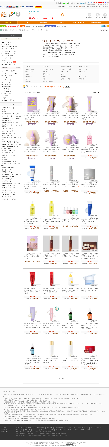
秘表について (71, 427)
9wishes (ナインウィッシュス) (10, 116)
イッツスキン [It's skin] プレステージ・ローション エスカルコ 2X (51, 360)
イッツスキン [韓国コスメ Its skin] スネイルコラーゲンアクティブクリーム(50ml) (89, 184)
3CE (3, 112)
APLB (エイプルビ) (7, 172)
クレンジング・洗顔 (8, 71)
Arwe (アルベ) (6, 190)
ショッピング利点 (96, 427)
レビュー (43, 429)
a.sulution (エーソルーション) (10, 118)
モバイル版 (19, 429)
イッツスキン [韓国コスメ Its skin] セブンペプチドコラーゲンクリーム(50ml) (70, 149)
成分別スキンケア (7, 49)
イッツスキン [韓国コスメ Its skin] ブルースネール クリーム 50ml (89, 290)
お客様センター (103, 6)
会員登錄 (75, 6)
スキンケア (5, 77)
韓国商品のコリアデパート (9, 30)
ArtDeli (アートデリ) (7, 188)
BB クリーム (5, 42)
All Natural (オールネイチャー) (10, 144)
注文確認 (69, 6)
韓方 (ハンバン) (6, 55)
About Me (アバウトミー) (9, 123)
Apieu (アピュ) (6, 170)
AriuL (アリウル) (6, 179)
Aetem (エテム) (6, 135)
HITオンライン (6, 62)
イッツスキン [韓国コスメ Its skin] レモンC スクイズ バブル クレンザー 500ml (70, 290)
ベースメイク (6, 80)
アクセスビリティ (83, 427)
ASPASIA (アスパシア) (8, 194)
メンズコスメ (6, 93)
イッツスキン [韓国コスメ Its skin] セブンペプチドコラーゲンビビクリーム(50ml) (51, 115)
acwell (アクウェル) (7, 131)
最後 (63, 378)
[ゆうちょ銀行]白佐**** (62, 26)
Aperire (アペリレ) (7, 167)
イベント (35, 429)
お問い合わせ (4, 431)
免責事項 (49, 427)
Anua (3, 157)
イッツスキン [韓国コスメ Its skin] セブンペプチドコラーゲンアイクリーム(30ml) (51, 149)
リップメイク (6, 84)
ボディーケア (6, 86)
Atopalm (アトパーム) (8, 199)
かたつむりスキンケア (8, 46)
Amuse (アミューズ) (7, 150)
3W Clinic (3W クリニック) (9, 114)
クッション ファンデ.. (8, 51)
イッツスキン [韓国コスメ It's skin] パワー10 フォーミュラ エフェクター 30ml (70, 325)
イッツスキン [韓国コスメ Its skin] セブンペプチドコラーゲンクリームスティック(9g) (70, 115)
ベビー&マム (5, 91)
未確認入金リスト (79, 429)
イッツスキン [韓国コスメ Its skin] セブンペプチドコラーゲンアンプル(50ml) (32, 149)
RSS (89, 429)
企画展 (51, 429)
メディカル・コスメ (8, 53)
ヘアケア (4, 89)
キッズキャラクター (8, 64)
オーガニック (6, 58)
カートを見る (85, 6)
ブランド (34, 30)
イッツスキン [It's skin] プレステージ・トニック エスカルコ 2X (70, 360)
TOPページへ (77, 444)
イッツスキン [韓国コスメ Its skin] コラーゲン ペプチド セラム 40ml (51, 325)
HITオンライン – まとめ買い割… (35, 26)
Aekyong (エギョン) (7, 133)
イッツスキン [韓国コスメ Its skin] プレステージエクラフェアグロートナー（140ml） (70, 255)
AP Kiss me (5, 159)
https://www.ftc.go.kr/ (23, 420)
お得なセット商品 (7, 100)
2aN (3, 110)
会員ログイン (61, 6)
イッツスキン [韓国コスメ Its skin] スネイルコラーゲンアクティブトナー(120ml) (70, 184)
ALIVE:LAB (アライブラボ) (9, 142)
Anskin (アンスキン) (7, 155)
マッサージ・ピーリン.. (9, 73)
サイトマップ (67, 429)
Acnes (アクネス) (7, 129)
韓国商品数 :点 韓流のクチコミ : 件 (71, 3)
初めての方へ (19, 427)
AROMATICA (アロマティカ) (10, 183)
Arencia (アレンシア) (8, 176)
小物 (3, 98)
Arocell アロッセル (7, 181)
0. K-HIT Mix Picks (7, 108)
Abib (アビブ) (5, 120)
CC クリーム (6, 44)
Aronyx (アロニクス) (7, 185)
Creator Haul (28, 81)
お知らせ (27, 429)
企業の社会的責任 (60, 427)
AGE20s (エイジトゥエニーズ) (10, 138)
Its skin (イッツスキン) (44, 30)
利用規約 (28, 427)
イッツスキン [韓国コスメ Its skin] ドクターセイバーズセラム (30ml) (70, 219)
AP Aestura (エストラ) (8, 161)
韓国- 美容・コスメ (24, 30)
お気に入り (36, 111)
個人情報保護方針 (39, 427)
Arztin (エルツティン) (8, 192)
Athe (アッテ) (5, 197)
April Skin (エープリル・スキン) (11, 174)
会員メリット (94, 6)
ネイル (4, 95)
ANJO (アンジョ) (6, 153)
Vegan (4, 60)
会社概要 (3, 427)
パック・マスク (6, 75)
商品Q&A (58, 429)
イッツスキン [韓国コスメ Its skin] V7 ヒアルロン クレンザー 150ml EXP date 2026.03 (32, 325)
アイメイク (5, 82)
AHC (3, 140)
